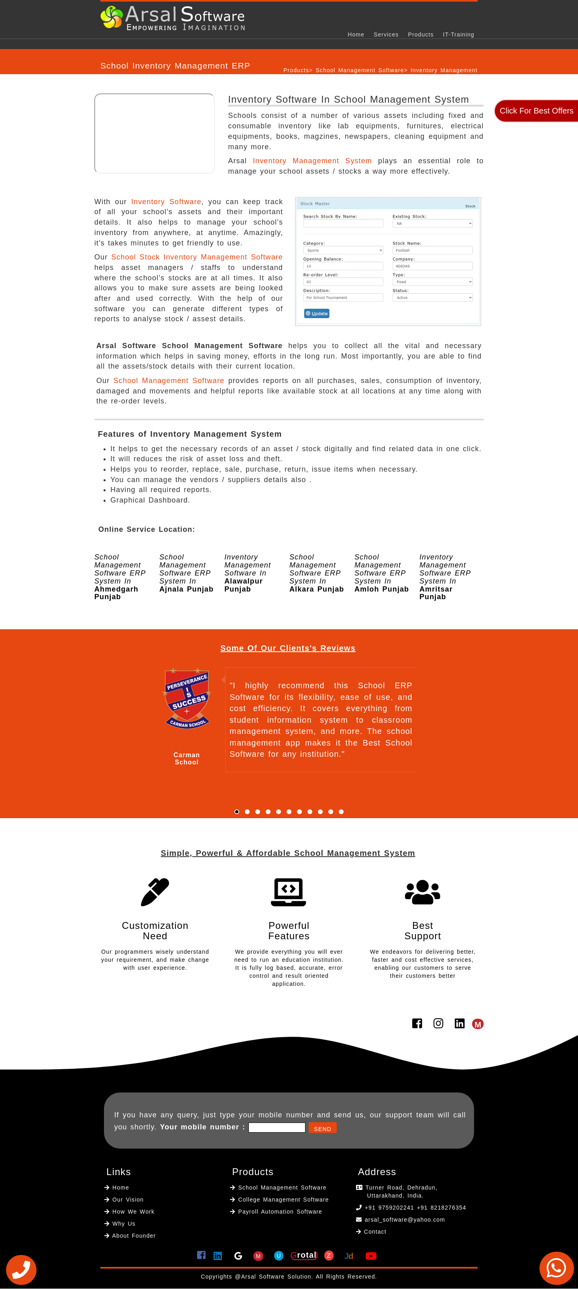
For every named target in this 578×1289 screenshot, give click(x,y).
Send (322, 1129)
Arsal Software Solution (276, 1276)
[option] (158, 575)
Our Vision (127, 1199)
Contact (375, 1231)
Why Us (123, 1223)
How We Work (132, 1211)
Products (421, 34)
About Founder (133, 1235)
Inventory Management (444, 70)
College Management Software (282, 1199)
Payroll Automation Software (280, 1211)
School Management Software (359, 70)
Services (386, 34)
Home (356, 34)
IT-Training (459, 34)
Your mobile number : (202, 1127)
